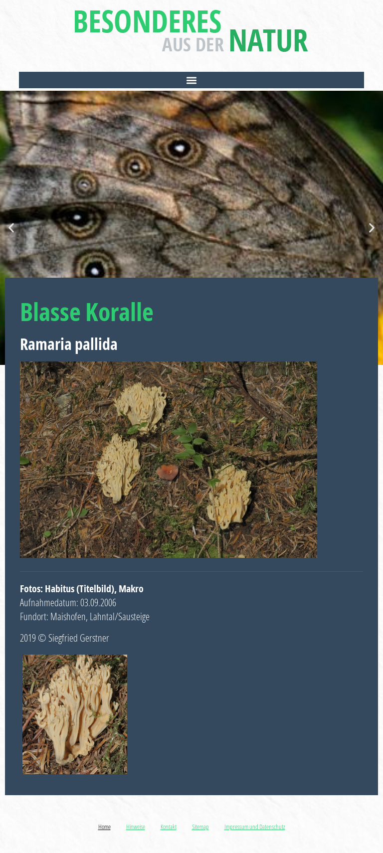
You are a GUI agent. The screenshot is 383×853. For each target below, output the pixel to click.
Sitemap (200, 826)
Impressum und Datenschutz (254, 826)
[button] (191, 80)
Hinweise (135, 826)
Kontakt (169, 826)
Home (104, 826)
